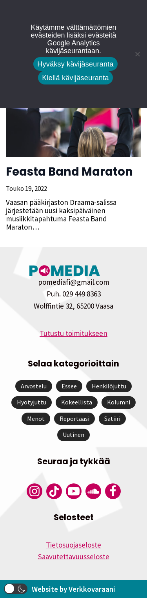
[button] (15, 589)
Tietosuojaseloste (73, 545)
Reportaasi (74, 418)
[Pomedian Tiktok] (54, 491)
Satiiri (112, 418)
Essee (69, 386)
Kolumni (118, 402)
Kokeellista (76, 402)
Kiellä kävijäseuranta (75, 78)
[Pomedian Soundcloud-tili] (93, 491)
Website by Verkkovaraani (73, 589)
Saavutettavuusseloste (73, 556)
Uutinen (73, 434)
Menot (36, 418)
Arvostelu (34, 386)
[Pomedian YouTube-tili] (74, 491)
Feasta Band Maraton (69, 172)
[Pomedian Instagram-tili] (34, 491)
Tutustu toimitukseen (73, 333)
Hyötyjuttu (31, 402)
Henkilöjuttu (109, 386)
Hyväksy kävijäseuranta (75, 64)
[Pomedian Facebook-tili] (113, 491)
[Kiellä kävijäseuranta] (137, 54)
